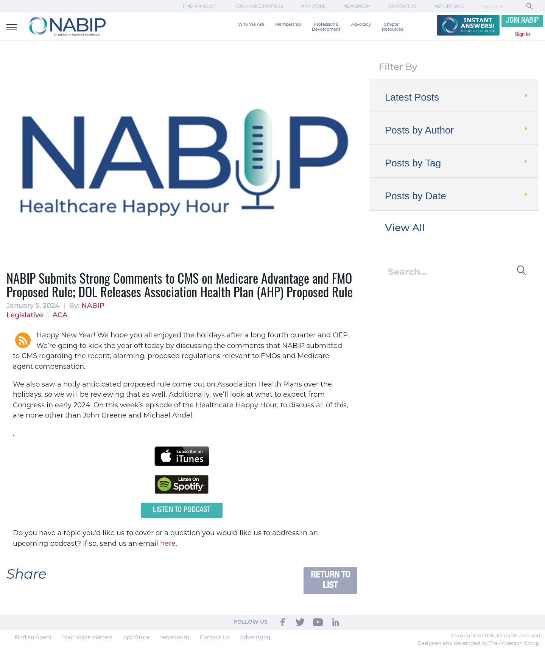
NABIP (92, 306)
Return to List (330, 580)
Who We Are (251, 24)
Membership (288, 24)
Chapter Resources (392, 27)
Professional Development (326, 27)
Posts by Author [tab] (457, 130)
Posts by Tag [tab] (457, 163)
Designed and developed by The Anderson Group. (478, 643)
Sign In (522, 34)
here (168, 543)
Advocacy (361, 24)
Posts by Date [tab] (457, 196)
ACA (60, 315)
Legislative (24, 315)
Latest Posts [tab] (457, 97)
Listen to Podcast (181, 510)
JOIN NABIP (522, 20)
